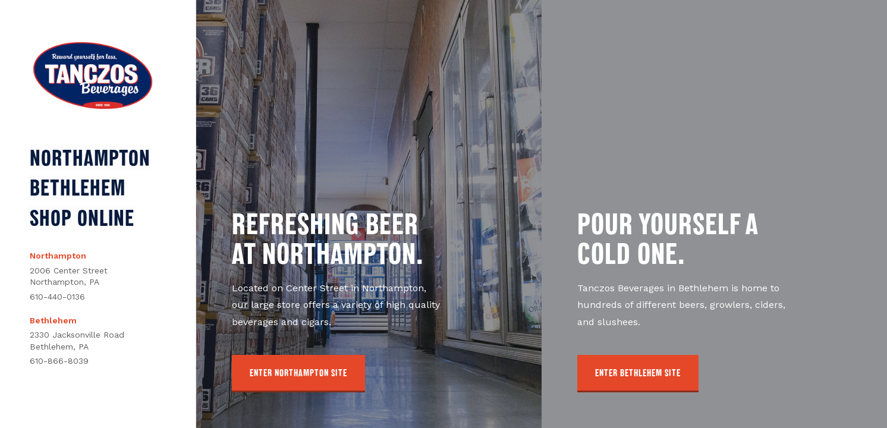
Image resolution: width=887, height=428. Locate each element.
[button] (298, 373)
